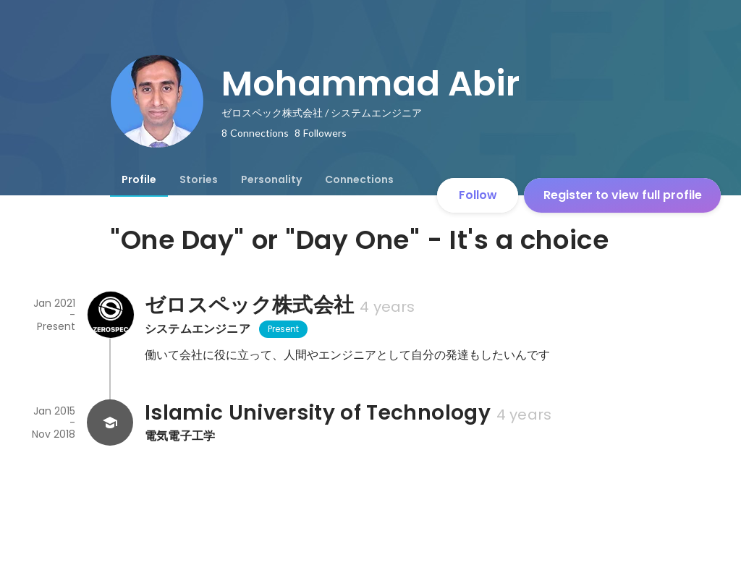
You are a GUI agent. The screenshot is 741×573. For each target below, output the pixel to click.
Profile (139, 179)
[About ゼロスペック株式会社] (110, 315)
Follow (478, 195)
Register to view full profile (622, 195)
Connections (359, 179)
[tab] (139, 179)
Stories (198, 179)
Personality (271, 179)
